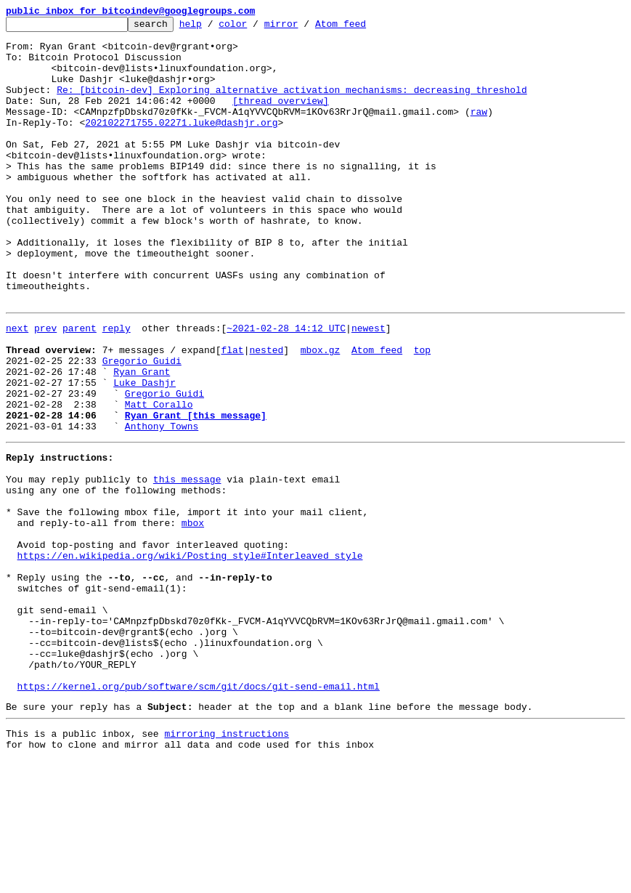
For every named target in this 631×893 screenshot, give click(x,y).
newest (368, 386)
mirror (304, 27)
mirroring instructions (226, 863)
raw (479, 130)
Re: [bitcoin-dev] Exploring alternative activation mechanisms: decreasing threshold (291, 104)
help (213, 27)
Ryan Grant (141, 438)
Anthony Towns (161, 504)
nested (266, 412)
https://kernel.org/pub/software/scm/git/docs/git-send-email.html (198, 812)
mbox (193, 616)
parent (79, 386)
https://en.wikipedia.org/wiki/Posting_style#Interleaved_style (190, 655)
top (422, 412)
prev (45, 386)
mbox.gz (321, 412)
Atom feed (363, 27)
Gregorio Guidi (142, 425)
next (17, 386)
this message (187, 563)
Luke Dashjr (144, 451)
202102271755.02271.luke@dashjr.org (181, 143)
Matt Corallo (159, 478)
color (255, 27)
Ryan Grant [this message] (195, 491)
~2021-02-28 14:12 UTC (286, 386)
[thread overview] (280, 117)
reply (116, 386)
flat (232, 412)
